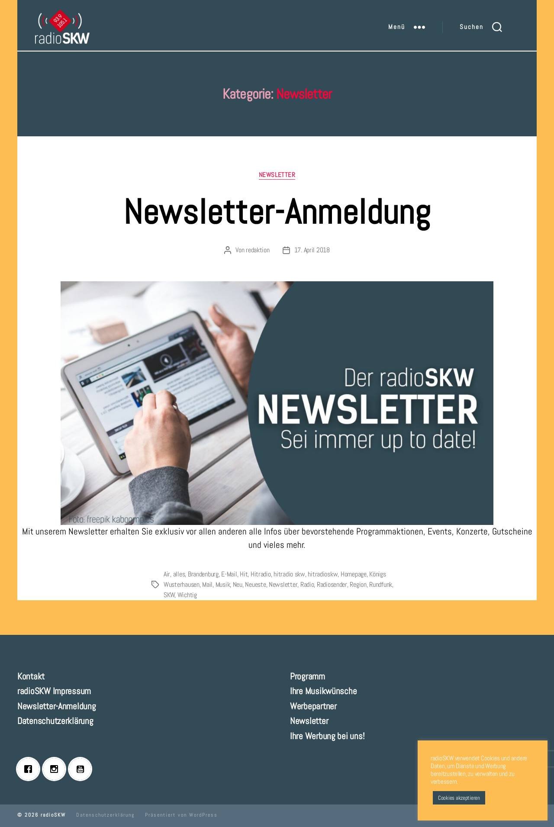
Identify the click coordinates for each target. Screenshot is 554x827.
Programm (307, 676)
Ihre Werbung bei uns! (327, 736)
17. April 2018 (312, 249)
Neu (237, 584)
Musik (223, 584)
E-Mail (229, 574)
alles (179, 574)
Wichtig (187, 594)
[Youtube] (82, 769)
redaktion (258, 249)
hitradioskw (323, 574)
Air (167, 574)
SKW (169, 594)
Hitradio (261, 574)
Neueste (255, 584)
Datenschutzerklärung (55, 721)
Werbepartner (313, 706)
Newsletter (277, 175)
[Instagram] (56, 769)
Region (358, 584)
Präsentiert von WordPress (181, 815)
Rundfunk (380, 584)
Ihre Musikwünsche (323, 691)
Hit (244, 574)
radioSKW (53, 815)
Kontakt (31, 676)
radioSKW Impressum (54, 691)
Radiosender (332, 584)
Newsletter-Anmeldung (277, 212)
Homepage (354, 574)
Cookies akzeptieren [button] (459, 797)
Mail (207, 584)
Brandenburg (203, 574)
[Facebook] (30, 769)
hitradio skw (289, 574)
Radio (307, 584)
